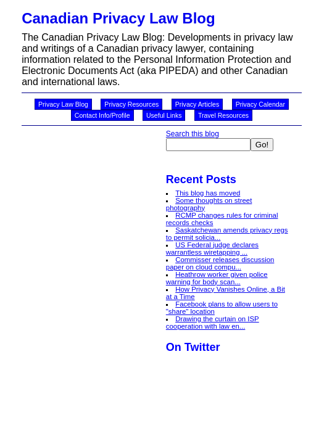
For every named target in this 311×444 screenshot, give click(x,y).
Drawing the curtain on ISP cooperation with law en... (212, 322)
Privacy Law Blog (63, 104)
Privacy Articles (197, 104)
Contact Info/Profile (102, 115)
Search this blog (192, 134)
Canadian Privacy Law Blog (118, 18)
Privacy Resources (131, 104)
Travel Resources (223, 115)
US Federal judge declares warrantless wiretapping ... (212, 248)
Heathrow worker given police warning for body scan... (217, 278)
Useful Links (163, 115)
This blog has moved (207, 193)
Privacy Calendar (260, 104)
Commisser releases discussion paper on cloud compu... (220, 263)
